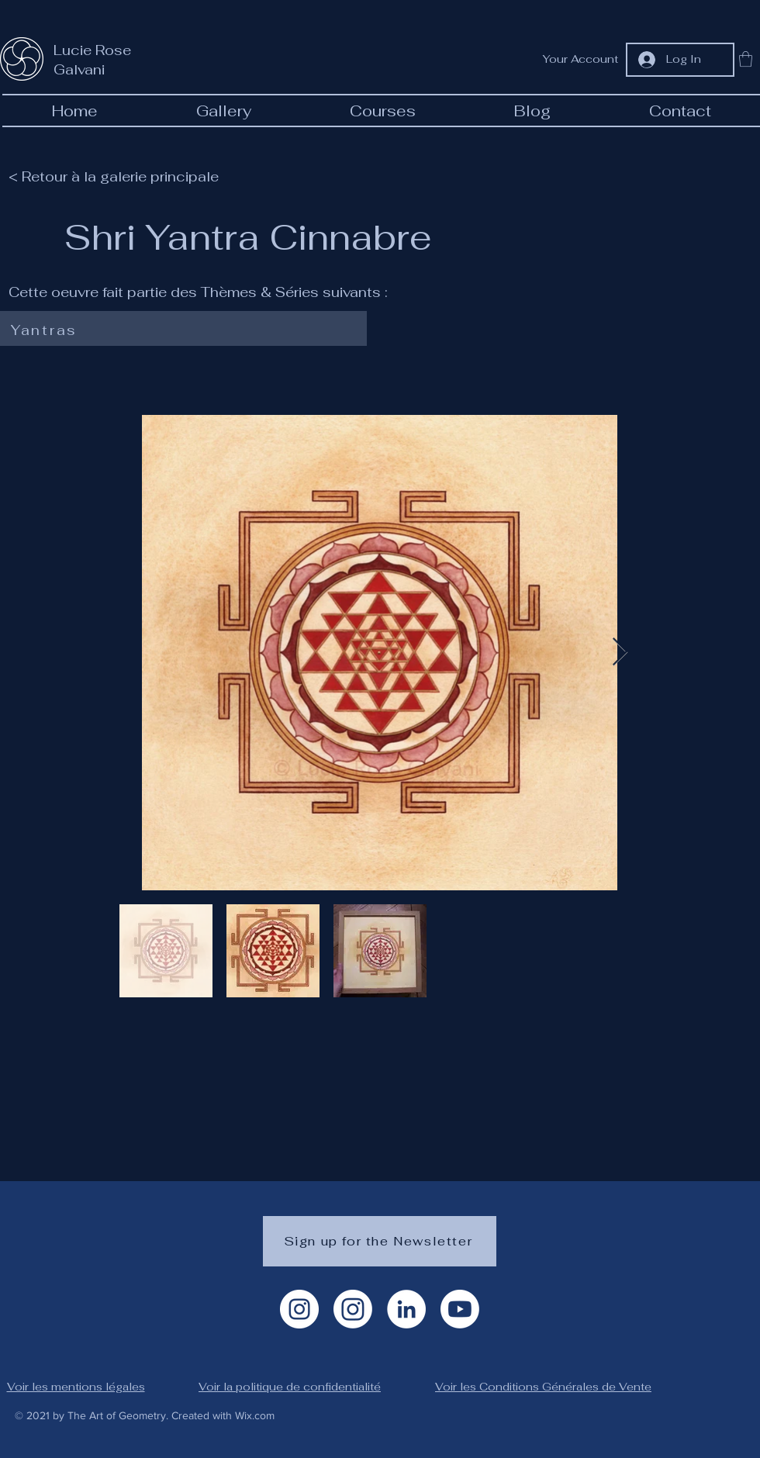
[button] (745, 59)
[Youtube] (459, 1309)
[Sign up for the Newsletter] (379, 1241)
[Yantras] (180, 330)
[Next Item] (620, 652)
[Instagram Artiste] (299, 1309)
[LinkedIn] (406, 1309)
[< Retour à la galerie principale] (121, 176)
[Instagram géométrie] (352, 1309)
